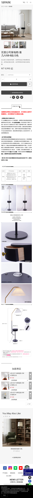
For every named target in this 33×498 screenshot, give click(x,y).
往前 (4, 416)
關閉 (31, 487)
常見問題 (28, 473)
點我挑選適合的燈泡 (17, 92)
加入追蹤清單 (29, 84)
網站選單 (30, 2)
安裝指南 (20, 473)
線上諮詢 (8, 476)
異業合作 (24, 476)
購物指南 (12, 473)
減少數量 (2, 79)
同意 (4, 495)
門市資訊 (5, 473)
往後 (9, 416)
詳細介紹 (15, 106)
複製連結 (21, 97)
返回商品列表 (17, 457)
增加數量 (30, 79)
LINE (17, 97)
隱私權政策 (14, 493)
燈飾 (6, 6)
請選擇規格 (19, 75)
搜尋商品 (27, 2)
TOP (28, 404)
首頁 (2, 6)
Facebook (13, 97)
